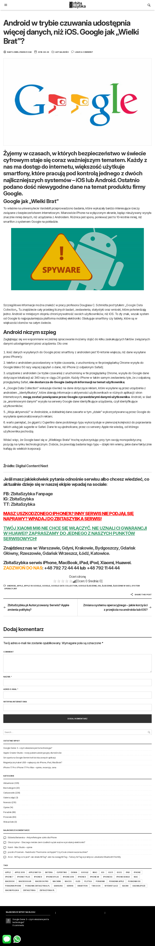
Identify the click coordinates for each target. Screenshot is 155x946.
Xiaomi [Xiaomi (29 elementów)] (125, 886)
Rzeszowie (30, 553)
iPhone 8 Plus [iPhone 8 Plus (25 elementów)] (52, 877)
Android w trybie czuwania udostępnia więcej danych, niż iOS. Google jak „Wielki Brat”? (71, 32)
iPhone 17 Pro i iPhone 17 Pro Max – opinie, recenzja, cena (29, 767)
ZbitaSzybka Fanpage (32, 493)
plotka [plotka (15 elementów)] (88, 881)
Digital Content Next (32, 466)
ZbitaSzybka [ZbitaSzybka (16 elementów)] (29, 890)
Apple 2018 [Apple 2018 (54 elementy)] (20, 872)
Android (11, 586)
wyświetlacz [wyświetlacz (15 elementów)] (111, 886)
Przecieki (7, 817)
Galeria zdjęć (9, 797)
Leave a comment (84, 52)
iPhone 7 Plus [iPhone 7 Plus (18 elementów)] (23, 877)
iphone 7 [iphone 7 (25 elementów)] (9, 877)
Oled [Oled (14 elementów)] (78, 881)
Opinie (6, 807)
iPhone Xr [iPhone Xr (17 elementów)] (94, 877)
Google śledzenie (87, 586)
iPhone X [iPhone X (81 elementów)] (82, 877)
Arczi (10, 857)
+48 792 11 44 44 (103, 567)
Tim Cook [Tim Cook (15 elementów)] (95, 886)
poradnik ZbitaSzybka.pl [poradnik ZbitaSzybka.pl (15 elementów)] (37, 886)
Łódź (84, 553)
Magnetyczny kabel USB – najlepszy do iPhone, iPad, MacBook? (32, 762)
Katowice (99, 553)
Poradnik (7, 812)
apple (20, 586)
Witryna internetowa (15, 702)
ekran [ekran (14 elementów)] (74, 872)
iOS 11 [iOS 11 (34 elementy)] (110, 872)
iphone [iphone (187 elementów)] (137, 872)
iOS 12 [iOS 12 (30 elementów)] (119, 872)
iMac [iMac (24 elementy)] (95, 872)
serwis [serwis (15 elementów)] (70, 886)
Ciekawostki (9, 792)
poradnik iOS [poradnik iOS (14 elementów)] (134, 881)
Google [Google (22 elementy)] (84, 872)
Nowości (7, 802)
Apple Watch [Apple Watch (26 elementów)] (35, 872)
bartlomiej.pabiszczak (19, 52)
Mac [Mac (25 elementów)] (136, 877)
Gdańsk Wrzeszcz (59, 553)
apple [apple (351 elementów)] (8, 872)
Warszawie (49, 548)
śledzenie (107, 586)
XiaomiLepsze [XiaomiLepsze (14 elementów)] (138, 886)
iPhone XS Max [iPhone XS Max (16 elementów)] (123, 877)
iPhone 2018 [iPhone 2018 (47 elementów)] (68, 877)
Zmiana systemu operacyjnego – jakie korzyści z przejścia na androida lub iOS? (115, 607)
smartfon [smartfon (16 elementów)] (82, 886)
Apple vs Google (32, 586)
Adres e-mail (10, 689)
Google (46, 586)
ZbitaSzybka (21, 498)
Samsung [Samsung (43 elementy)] (58, 886)
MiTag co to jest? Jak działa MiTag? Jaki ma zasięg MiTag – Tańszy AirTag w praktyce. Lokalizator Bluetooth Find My (67, 857)
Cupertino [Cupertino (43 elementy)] (62, 872)
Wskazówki (8, 822)
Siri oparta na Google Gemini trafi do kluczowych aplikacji (29, 757)
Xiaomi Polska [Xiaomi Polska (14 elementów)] (12, 890)
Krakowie (84, 548)
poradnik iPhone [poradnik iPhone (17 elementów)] (13, 886)
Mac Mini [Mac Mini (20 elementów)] (57, 881)
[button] (6, 5)
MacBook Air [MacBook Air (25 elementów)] (25, 881)
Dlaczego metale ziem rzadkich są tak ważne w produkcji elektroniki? (53, 842)
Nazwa (7, 677)
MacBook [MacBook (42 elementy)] (10, 881)
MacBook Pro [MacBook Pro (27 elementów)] (41, 881)
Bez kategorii (9, 788)
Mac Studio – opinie (23, 847)
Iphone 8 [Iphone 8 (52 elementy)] (38, 877)
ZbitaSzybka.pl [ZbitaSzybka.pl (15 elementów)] (46, 890)
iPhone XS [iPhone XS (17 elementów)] (107, 877)
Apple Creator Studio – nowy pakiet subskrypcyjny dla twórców (32, 753)
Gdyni (67, 548)
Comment (8, 652)
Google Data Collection (64, 586)
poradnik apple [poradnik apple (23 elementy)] (116, 881)
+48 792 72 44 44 (61, 567)
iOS (99, 586)
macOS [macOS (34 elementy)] (68, 881)
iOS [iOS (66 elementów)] (102, 872)
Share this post (141, 594)
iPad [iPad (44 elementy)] (128, 872)
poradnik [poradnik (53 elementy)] (100, 881)
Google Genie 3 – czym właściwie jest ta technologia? (27, 748)
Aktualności (62, 52)
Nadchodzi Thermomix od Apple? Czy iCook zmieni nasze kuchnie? (56, 852)
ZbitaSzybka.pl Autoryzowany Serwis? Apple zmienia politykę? (38, 607)
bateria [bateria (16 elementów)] (49, 872)
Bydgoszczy (106, 548)
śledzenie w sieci (121, 586)
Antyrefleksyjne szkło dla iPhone (42, 837)
